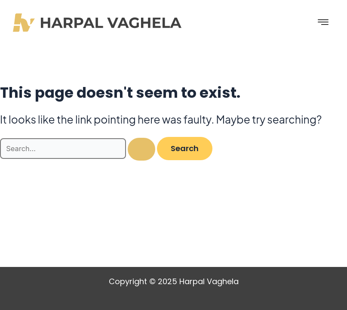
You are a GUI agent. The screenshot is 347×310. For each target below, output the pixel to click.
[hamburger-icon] (323, 22)
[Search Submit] (141, 149)
